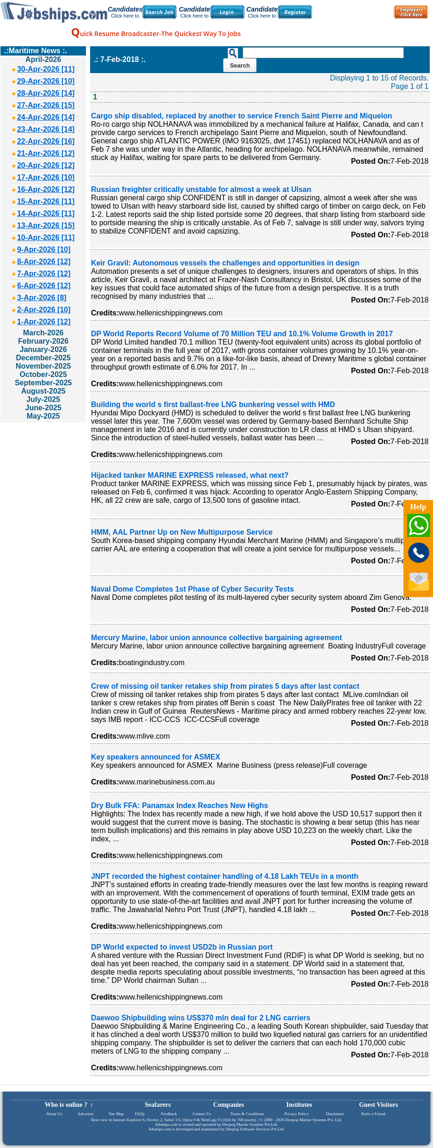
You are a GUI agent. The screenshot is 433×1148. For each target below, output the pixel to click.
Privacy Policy (296, 1113)
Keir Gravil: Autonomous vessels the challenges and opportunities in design (225, 263)
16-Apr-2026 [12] (46, 189)
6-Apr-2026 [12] (44, 286)
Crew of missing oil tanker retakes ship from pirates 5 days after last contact (225, 686)
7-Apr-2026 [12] (44, 274)
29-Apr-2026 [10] (46, 81)
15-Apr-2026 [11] (46, 201)
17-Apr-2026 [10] (46, 177)
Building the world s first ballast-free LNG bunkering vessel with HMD (213, 404)
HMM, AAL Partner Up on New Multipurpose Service (182, 532)
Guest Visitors (378, 1104)
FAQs (140, 1113)
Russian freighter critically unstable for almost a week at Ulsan (201, 189)
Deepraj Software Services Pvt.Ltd (255, 1129)
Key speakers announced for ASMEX (155, 757)
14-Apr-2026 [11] (46, 213)
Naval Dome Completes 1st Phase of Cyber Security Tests (192, 589)
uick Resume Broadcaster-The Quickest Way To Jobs (156, 33)
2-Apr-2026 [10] (44, 310)
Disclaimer (335, 1113)
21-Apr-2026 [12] (46, 153)
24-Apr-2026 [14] (46, 117)
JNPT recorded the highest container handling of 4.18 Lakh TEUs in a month (225, 876)
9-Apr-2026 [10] (44, 249)
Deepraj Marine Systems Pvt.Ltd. (250, 1124)
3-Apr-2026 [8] (42, 298)
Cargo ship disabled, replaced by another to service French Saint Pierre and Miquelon (241, 116)
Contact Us (202, 1113)
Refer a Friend (373, 1113)
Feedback (169, 1113)
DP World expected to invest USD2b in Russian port (182, 947)
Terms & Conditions (247, 1113)
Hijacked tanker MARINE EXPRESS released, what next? (190, 475)
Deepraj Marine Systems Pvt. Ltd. (313, 1119)
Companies (228, 1104)
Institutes (299, 1104)
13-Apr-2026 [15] (46, 225)
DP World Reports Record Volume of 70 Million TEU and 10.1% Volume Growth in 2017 (242, 334)
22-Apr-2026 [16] (46, 141)
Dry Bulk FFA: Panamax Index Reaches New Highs (179, 805)
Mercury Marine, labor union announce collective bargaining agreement (216, 638)
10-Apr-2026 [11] (46, 237)
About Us (54, 1113)
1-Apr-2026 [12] (44, 322)
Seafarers (158, 1104)
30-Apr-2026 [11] (46, 69)
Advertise (85, 1113)
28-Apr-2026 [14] (46, 93)
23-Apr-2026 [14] (46, 129)
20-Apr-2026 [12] (46, 165)
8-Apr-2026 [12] (44, 261)
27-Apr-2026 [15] (46, 105)
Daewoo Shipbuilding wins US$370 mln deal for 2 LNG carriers (201, 1018)
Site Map (116, 1113)
